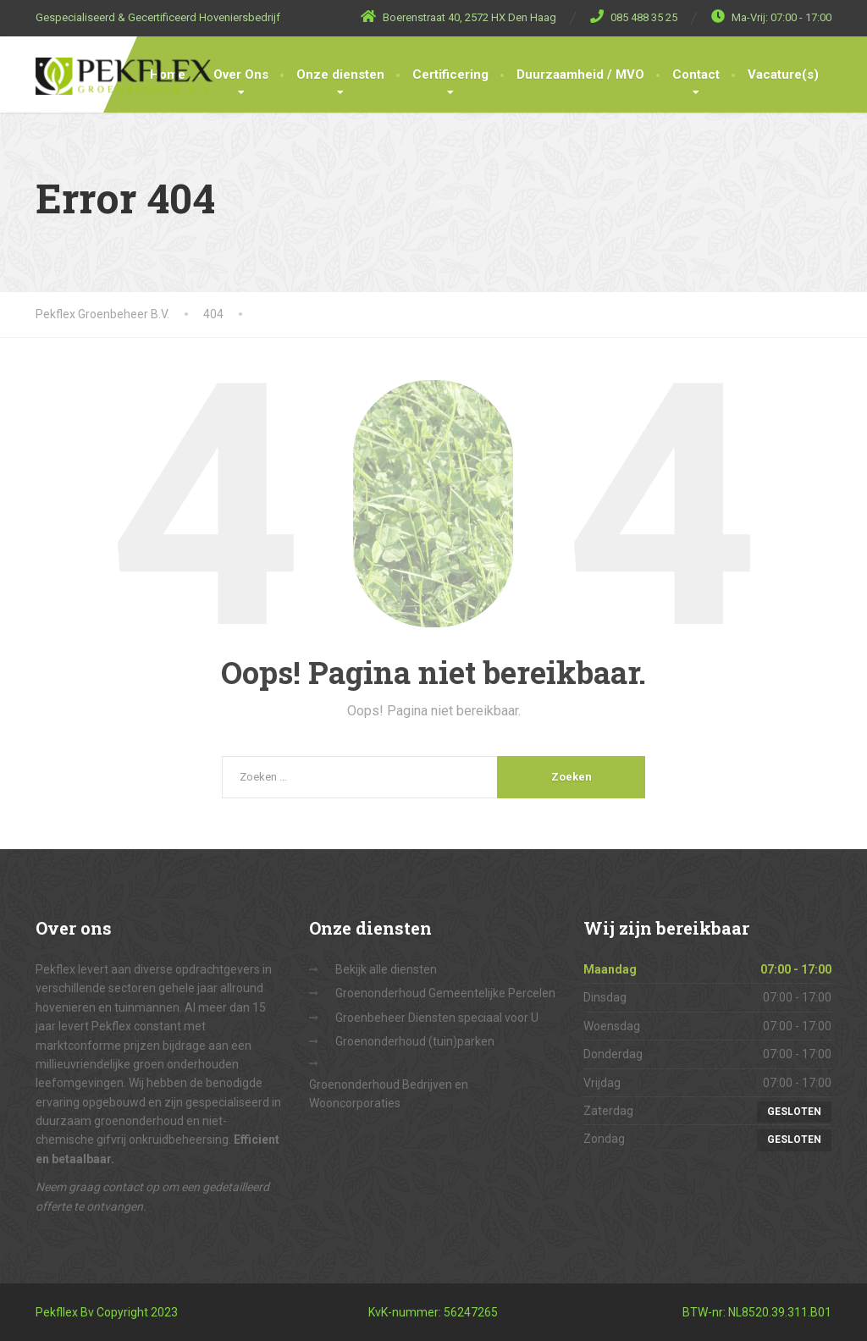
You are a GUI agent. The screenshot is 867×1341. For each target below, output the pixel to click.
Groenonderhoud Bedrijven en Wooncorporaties (388, 1094)
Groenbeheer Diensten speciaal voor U (436, 1017)
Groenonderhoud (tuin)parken (414, 1041)
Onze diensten (340, 74)
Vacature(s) (783, 74)
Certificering (450, 74)
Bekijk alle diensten (386, 969)
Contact (696, 74)
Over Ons (240, 74)
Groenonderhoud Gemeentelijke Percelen (445, 993)
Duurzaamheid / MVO (580, 74)
